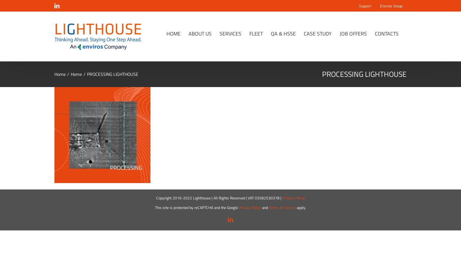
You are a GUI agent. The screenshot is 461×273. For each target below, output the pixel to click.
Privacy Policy (293, 198)
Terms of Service (282, 208)
